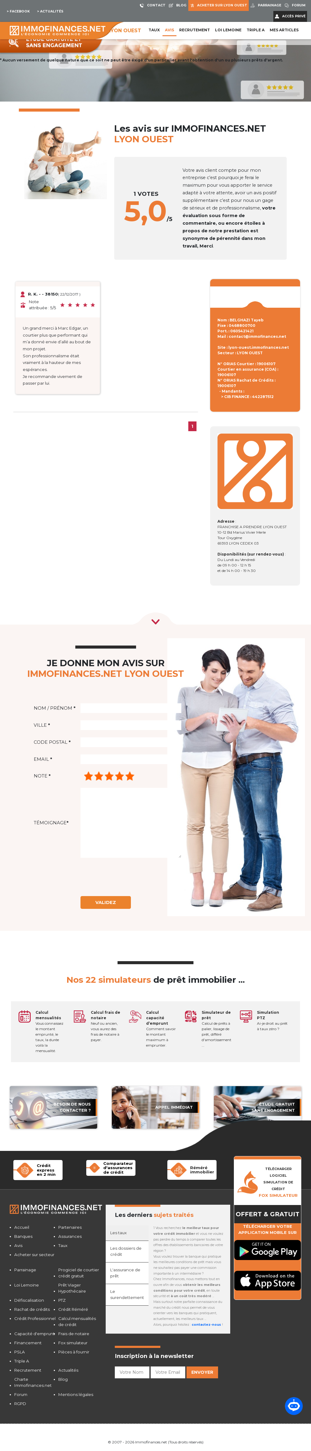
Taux (154, 30)
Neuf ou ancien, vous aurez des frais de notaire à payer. (105, 1026)
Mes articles (284, 30)
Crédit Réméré (73, 1309)
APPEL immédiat (174, 1107)
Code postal (52, 742)
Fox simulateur (72, 1342)
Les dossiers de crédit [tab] (126, 1251)
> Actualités (50, 11)
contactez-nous (206, 1325)
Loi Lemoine (26, 1285)
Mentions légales (75, 1394)
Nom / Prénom (54, 708)
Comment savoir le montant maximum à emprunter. (161, 1029)
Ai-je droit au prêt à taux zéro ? (272, 1020)
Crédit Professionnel (35, 1318)
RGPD (20, 1403)
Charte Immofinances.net (33, 1382)
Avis (169, 30)
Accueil (21, 1227)
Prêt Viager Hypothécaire (72, 1288)
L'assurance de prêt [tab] (125, 1272)
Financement (28, 1342)
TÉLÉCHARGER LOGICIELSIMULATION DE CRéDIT (278, 1182)
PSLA (19, 1351)
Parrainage (25, 1269)
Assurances (70, 1236)
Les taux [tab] (118, 1232)
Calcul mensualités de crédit (77, 1321)
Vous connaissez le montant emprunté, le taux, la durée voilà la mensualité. (49, 1031)
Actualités (68, 1370)
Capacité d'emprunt (34, 1333)
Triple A (256, 30)
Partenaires (70, 1227)
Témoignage (51, 823)
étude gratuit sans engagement (273, 1107)
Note (42, 776)
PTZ (62, 1300)
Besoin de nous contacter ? (72, 1107)
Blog (63, 1379)
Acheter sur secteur (34, 1254)
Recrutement (194, 30)
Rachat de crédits (32, 1309)
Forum (20, 1394)
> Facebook (18, 11)
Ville (42, 725)
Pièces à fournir (73, 1351)
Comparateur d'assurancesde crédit (118, 1168)
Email (43, 759)
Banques (23, 1236)
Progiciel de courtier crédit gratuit (78, 1272)
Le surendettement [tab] (127, 1294)
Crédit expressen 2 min (46, 1170)
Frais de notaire (73, 1333)
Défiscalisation (29, 1300)
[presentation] (130, 877)
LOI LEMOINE (228, 30)
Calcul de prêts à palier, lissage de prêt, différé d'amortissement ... (216, 1029)
